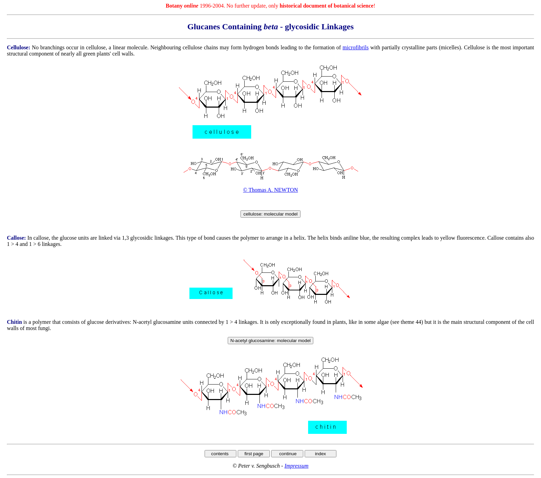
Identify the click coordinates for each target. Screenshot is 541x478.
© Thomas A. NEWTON (270, 190)
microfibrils (356, 47)
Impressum (296, 466)
